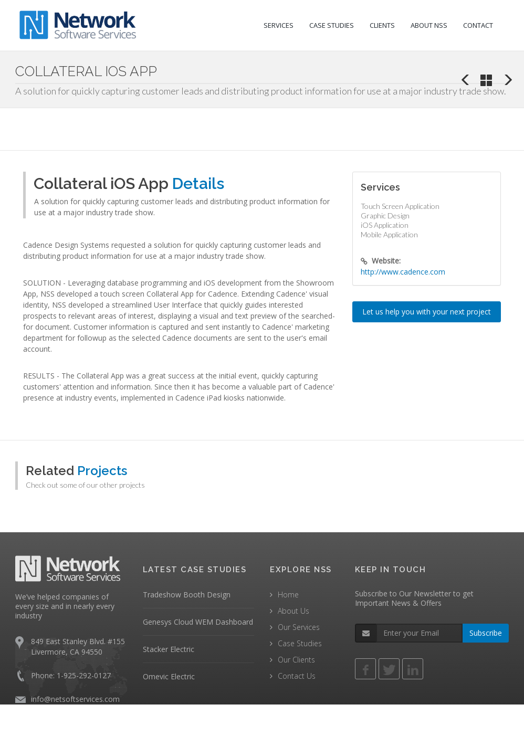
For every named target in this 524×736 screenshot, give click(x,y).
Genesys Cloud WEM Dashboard (198, 622)
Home (288, 595)
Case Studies (300, 643)
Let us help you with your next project (426, 312)
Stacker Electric (168, 649)
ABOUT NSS (429, 25)
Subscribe (485, 633)
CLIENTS (382, 25)
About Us (293, 611)
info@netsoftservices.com (75, 699)
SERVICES (279, 25)
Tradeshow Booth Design (186, 595)
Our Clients (296, 660)
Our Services (299, 627)
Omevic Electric (169, 676)
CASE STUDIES (331, 25)
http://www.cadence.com (403, 272)
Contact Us (297, 676)
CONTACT (478, 25)
